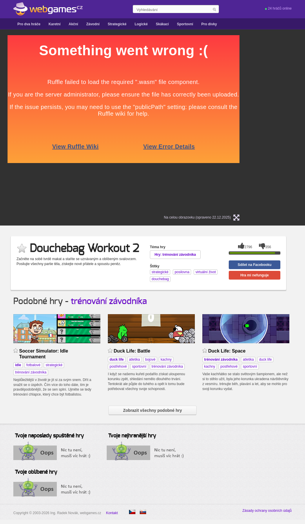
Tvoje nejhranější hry (132, 436)
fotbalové (33, 365)
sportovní (139, 366)
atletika (134, 359)
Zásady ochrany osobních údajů (267, 511)
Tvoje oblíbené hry (36, 472)
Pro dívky (209, 24)
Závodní (92, 24)
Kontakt (112, 513)
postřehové (118, 366)
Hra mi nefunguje (254, 275)
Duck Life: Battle (132, 350)
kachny (166, 359)
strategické (54, 365)
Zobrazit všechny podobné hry (152, 410)
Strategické (117, 24)
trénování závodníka (109, 301)
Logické (141, 24)
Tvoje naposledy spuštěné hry (49, 436)
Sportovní (185, 24)
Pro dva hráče (28, 24)
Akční (73, 24)
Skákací (162, 24)
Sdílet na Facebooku (255, 265)
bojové (150, 359)
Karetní (54, 24)
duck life (265, 359)
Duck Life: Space (227, 350)
